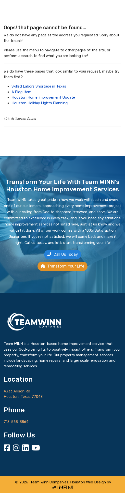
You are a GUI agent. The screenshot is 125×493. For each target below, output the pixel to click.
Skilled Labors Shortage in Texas (39, 86)
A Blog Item (21, 92)
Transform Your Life (62, 266)
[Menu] (115, 21)
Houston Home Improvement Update (43, 97)
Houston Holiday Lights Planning (40, 103)
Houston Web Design (88, 482)
